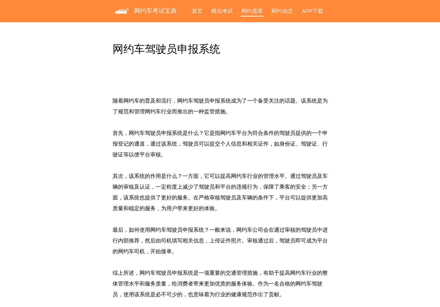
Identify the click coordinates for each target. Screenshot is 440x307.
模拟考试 (222, 11)
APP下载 (312, 11)
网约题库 (252, 11)
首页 (197, 11)
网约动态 (282, 11)
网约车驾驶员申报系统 (166, 49)
